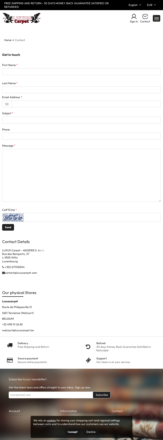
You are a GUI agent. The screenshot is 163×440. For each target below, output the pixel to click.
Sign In (134, 18)
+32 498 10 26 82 (12, 324)
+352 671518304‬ (15, 267)
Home (7, 40)
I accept (72, 431)
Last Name (9, 83)
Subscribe (102, 394)
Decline (91, 431)
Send (8, 227)
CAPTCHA (8, 210)
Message (7, 145)
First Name (9, 65)
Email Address (11, 97)
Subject (6, 113)
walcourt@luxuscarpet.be (18, 330)
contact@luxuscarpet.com (21, 272)
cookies (51, 420)
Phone (6, 129)
